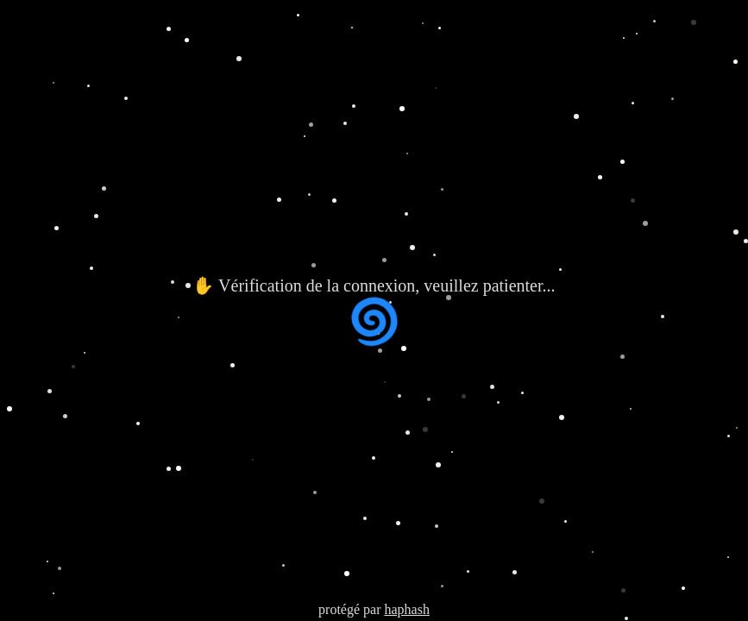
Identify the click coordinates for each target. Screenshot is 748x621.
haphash (406, 609)
